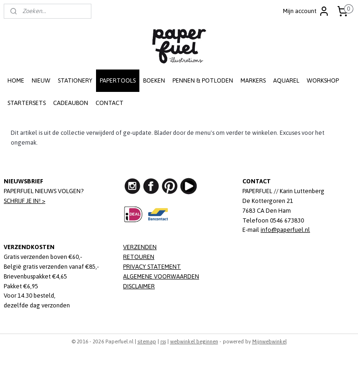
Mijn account (306, 11)
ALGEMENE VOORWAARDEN (161, 276)
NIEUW (41, 80)
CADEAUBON (70, 102)
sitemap (147, 341)
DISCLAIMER (139, 286)
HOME (15, 80)
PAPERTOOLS (118, 80)
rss (163, 341)
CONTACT (110, 102)
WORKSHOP (323, 80)
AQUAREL (286, 80)
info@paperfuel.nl (285, 229)
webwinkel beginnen (194, 341)
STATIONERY (75, 80)
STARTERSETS (26, 102)
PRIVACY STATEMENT (152, 266)
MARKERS (253, 80)
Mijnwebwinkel (269, 341)
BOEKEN (154, 80)
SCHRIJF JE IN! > (24, 200)
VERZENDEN (140, 247)
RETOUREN (138, 256)
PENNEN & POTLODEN (202, 80)
